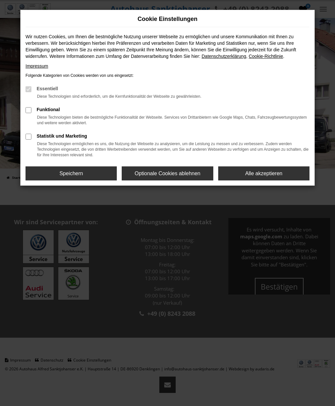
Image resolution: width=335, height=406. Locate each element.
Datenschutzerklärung (224, 56)
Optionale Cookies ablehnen (167, 173)
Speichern (71, 173)
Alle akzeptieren (263, 173)
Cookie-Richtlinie (266, 56)
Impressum (37, 66)
